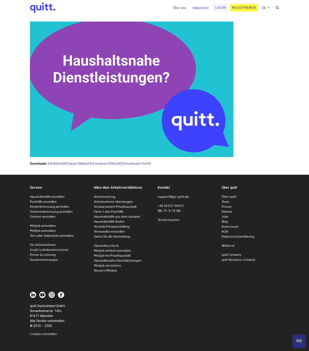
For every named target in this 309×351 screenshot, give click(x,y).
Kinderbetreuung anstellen (49, 207)
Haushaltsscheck (106, 246)
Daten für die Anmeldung (112, 236)
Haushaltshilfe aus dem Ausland (117, 217)
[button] (277, 7)
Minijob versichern (107, 265)
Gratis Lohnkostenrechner (49, 250)
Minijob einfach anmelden (112, 251)
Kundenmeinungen (44, 260)
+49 (171, 206)
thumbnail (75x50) (137, 163)
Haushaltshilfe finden (109, 221)
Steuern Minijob (105, 270)
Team (225, 202)
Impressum (230, 226)
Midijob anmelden (43, 231)
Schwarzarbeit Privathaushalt (115, 207)
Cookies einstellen (43, 334)
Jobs (225, 217)
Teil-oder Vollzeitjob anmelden (52, 236)
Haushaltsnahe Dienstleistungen (118, 260)
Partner (227, 212)
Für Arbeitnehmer (43, 245)
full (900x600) (57, 163)
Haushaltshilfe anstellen (47, 197)
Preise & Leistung (43, 255)
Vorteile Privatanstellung (112, 226)
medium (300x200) (108, 163)
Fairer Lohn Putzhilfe (109, 212)
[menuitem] (266, 7)
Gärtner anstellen (42, 217)
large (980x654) (81, 163)
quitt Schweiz (232, 255)
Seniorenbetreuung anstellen (51, 212)
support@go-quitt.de (173, 197)
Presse (227, 207)
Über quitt (229, 197)
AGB (225, 231)
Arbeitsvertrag (104, 197)
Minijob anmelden (43, 226)
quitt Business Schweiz (238, 260)
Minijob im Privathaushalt (112, 255)
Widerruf (228, 246)
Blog (225, 221)
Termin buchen (168, 220)
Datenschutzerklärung (238, 236)
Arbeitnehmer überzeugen (113, 202)
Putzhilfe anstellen (43, 202)
